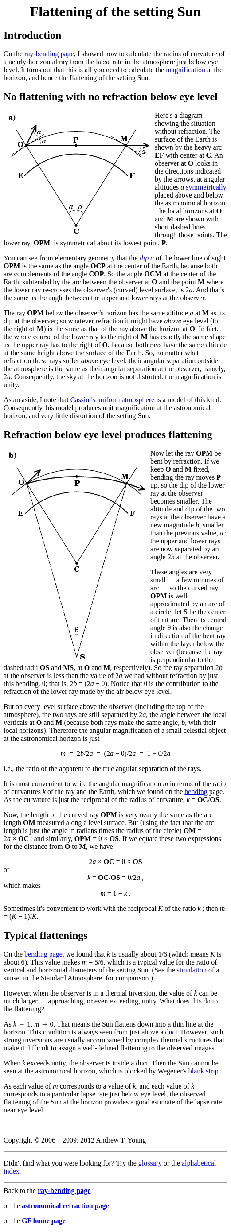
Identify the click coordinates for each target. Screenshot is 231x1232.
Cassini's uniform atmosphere (112, 399)
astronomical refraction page (65, 1205)
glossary (150, 1163)
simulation (192, 970)
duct (171, 1032)
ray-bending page (49, 54)
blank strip (203, 1071)
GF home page (44, 1220)
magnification (185, 70)
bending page (43, 954)
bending (196, 791)
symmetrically (206, 187)
